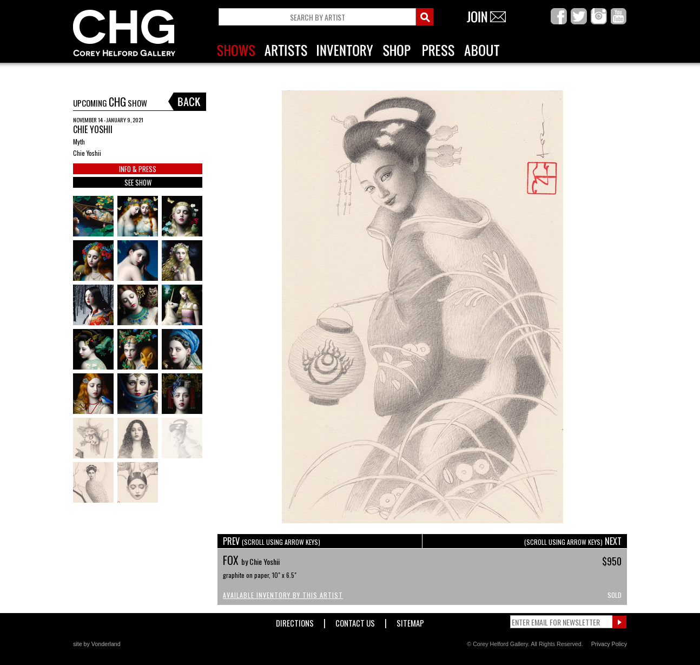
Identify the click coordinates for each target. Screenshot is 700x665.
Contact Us (355, 620)
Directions (295, 620)
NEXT (573, 541)
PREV (271, 541)
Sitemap (410, 620)
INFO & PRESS (137, 168)
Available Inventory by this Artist (283, 595)
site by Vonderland (97, 644)
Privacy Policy (609, 644)
